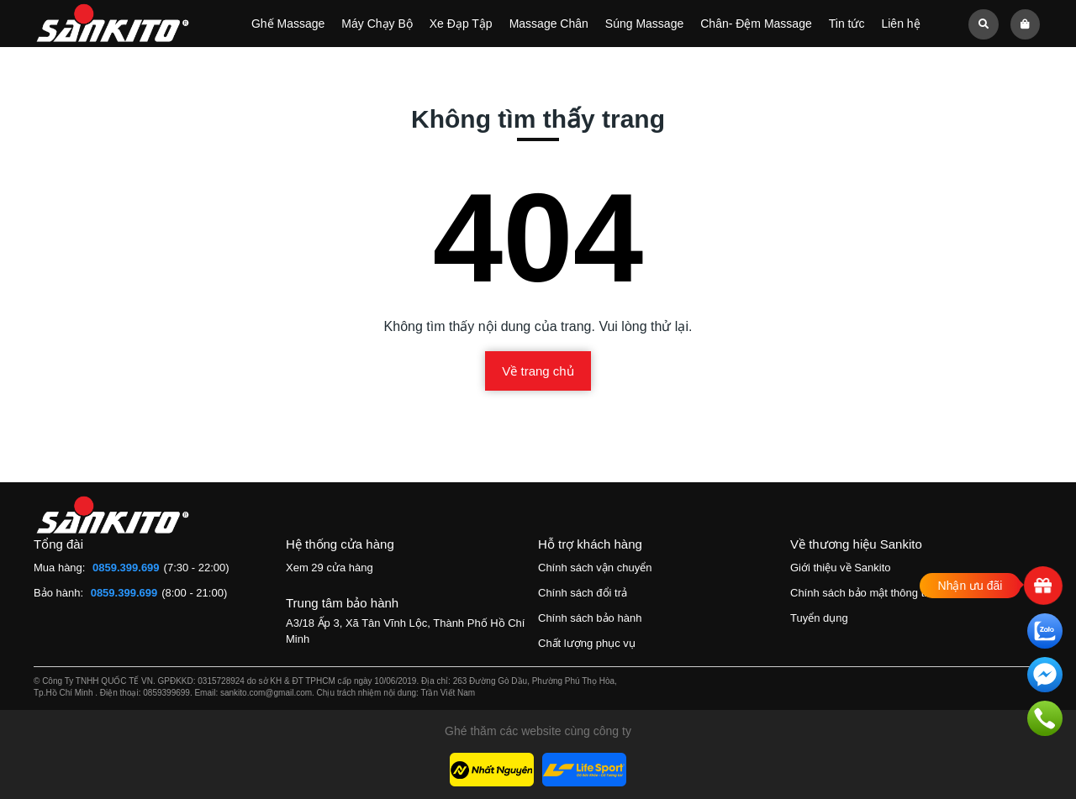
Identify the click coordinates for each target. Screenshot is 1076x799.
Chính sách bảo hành (589, 618)
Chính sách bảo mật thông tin (861, 592)
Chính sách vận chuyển (594, 567)
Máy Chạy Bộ (376, 23)
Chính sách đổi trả (582, 592)
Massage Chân (548, 23)
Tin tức (847, 23)
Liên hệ (900, 23)
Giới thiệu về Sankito (840, 567)
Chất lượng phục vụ (587, 643)
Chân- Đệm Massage (756, 23)
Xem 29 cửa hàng (329, 567)
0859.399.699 (126, 567)
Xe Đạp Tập (461, 23)
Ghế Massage (287, 23)
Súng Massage (644, 23)
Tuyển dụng (819, 618)
